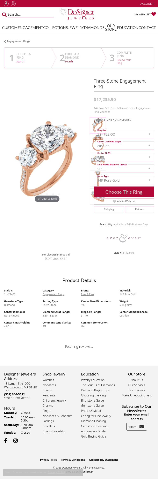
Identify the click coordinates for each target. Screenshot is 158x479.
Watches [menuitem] (48, 380)
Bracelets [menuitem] (49, 426)
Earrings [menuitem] (48, 421)
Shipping (109, 209)
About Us (136, 380)
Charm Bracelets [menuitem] (54, 431)
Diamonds (94, 27)
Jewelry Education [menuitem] (93, 380)
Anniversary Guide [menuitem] (93, 431)
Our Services (136, 385)
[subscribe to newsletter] (141, 426)
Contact (147, 27)
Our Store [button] (110, 27)
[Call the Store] (14, 394)
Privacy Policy (48, 460)
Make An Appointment (137, 395)
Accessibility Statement (103, 460)
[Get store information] (17, 398)
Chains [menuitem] (47, 390)
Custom (10, 27)
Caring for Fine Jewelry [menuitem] (96, 416)
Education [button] (127, 27)
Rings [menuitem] (46, 411)
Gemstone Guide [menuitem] (92, 406)
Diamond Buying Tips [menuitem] (95, 390)
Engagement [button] (30, 27)
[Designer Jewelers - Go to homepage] (79, 14)
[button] (147, 3)
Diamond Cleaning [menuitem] (93, 421)
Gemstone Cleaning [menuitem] (94, 426)
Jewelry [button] (76, 27)
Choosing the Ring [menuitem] (93, 395)
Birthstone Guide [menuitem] (92, 400)
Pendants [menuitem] (49, 395)
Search (20, 61)
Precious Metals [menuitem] (91, 411)
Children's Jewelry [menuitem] (54, 400)
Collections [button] (55, 27)
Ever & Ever (87, 294)
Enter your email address (136, 416)
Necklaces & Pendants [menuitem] (57, 416)
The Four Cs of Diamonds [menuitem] (98, 385)
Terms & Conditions (73, 460)
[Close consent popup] (80, 472)
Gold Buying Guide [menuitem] (93, 436)
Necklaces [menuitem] (49, 385)
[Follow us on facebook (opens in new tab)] (6, 3)
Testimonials (136, 390)
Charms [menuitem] (48, 406)
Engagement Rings (18, 41)
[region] (47, 161)
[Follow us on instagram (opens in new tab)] (13, 3)
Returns (139, 209)
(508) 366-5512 (56, 258)
